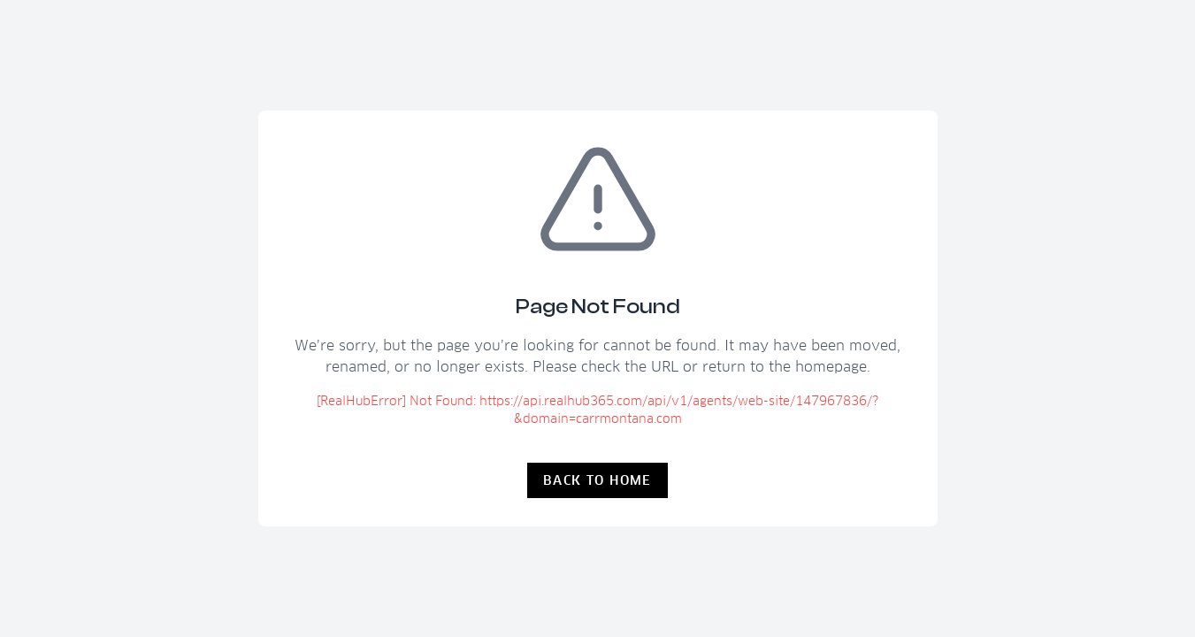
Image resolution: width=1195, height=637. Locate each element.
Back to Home (597, 480)
